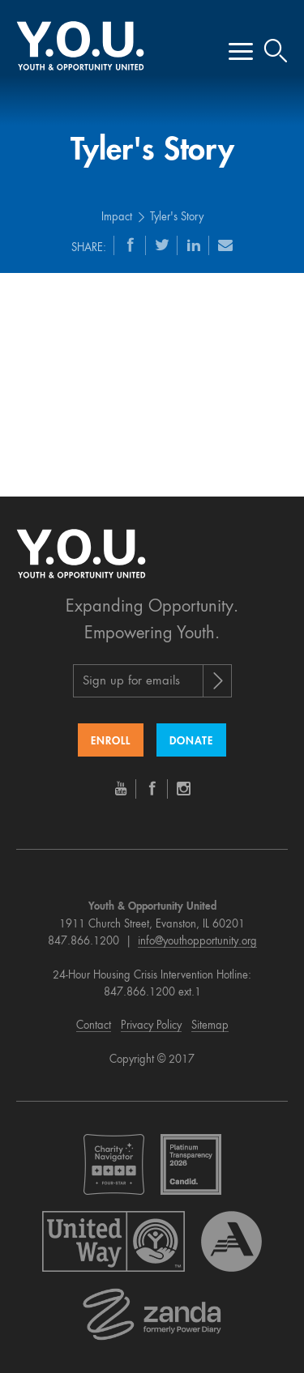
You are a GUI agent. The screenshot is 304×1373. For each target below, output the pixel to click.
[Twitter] (162, 244)
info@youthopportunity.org (197, 941)
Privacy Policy (151, 1026)
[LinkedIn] (193, 244)
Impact (116, 217)
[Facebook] (130, 244)
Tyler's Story (176, 217)
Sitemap (210, 1026)
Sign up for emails (131, 682)
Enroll (111, 741)
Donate (191, 741)
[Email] (225, 244)
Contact (93, 1026)
